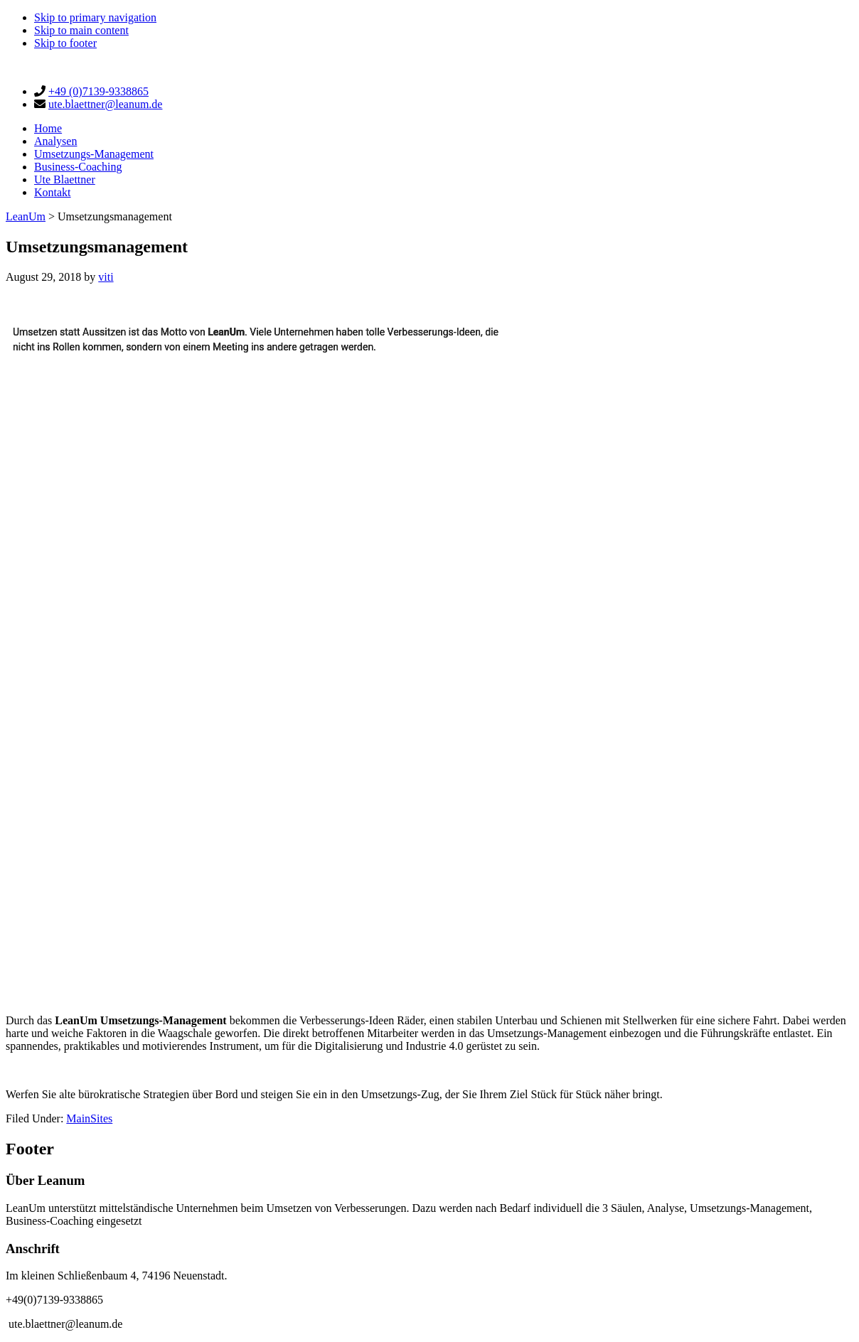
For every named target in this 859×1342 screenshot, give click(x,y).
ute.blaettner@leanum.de (105, 104)
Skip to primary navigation (95, 17)
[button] (17, 661)
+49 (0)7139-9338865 (98, 91)
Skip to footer (65, 43)
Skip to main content (81, 30)
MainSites (89, 1118)
